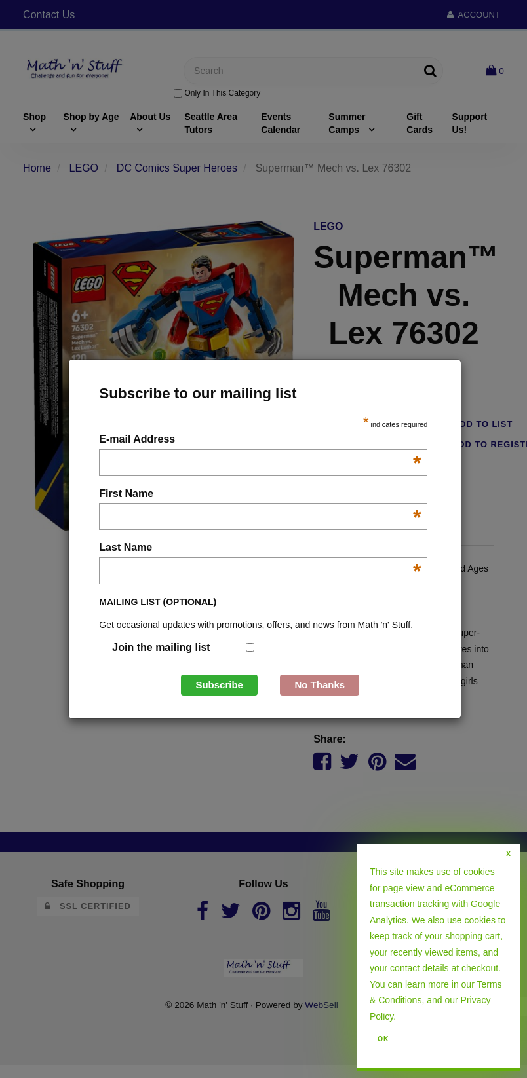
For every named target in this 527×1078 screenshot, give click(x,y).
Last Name (260, 548)
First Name (260, 495)
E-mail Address (260, 440)
